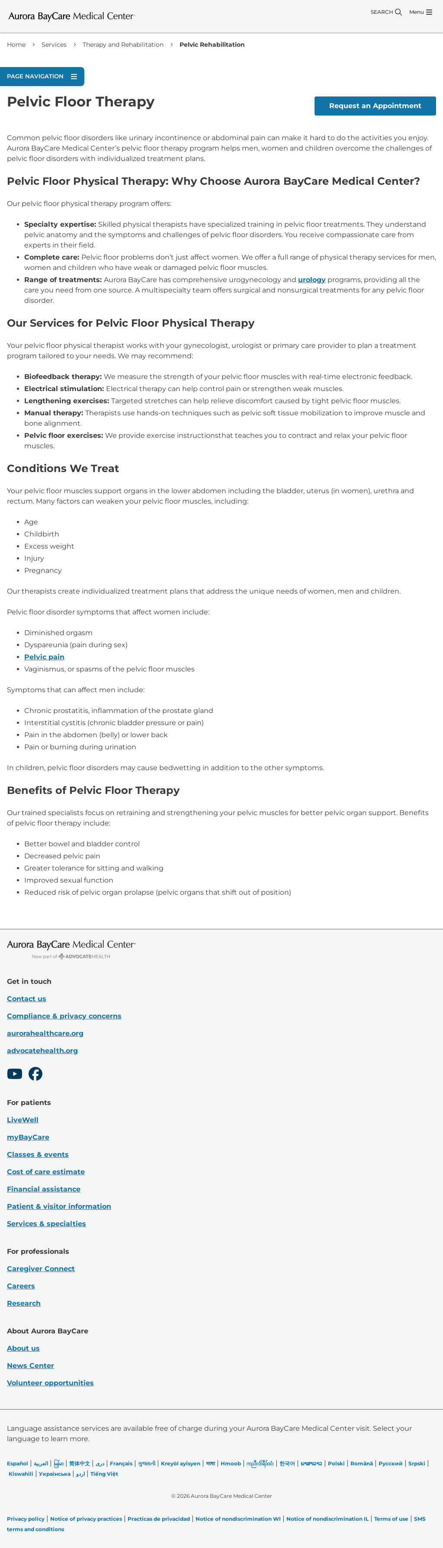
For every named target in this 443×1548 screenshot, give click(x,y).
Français (121, 1463)
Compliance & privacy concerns (64, 1016)
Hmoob (231, 1463)
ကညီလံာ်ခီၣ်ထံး (260, 1463)
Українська (55, 1474)
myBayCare (28, 1137)
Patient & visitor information (59, 1206)
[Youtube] (15, 1075)
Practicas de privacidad (159, 1519)
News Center (30, 1366)
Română (361, 1463)
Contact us (26, 999)
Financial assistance (43, 1189)
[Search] (386, 12)
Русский (391, 1463)
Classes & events (38, 1154)
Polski (336, 1463)
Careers (21, 1286)
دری (100, 1463)
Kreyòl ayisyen (180, 1463)
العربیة (41, 1463)
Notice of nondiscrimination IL (327, 1519)
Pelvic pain (44, 657)
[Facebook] (35, 1075)
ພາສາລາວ (311, 1463)
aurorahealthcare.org (45, 1033)
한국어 (287, 1463)
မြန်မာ (59, 1463)
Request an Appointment (375, 106)
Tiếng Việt (104, 1474)
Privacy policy (26, 1519)
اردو (80, 1474)
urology (312, 280)
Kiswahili (21, 1474)
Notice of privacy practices (86, 1519)
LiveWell (23, 1120)
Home (16, 44)
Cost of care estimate (46, 1172)
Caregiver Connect (41, 1269)
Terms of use (391, 1519)
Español (17, 1463)
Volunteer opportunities (50, 1383)
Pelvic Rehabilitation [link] (212, 44)
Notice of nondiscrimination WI (238, 1519)
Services (54, 44)
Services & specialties (46, 1224)
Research (24, 1303)
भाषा (210, 1463)
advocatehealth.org (42, 1051)
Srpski (416, 1463)
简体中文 (79, 1463)
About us (23, 1348)
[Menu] (420, 12)
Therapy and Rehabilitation (123, 44)
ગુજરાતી (146, 1463)
